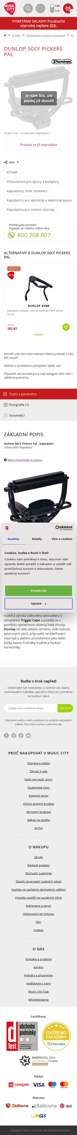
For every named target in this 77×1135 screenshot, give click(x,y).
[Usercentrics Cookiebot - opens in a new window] (55, 528)
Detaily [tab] (37, 539)
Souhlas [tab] (13, 539)
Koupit (66, 327)
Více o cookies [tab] (62, 539)
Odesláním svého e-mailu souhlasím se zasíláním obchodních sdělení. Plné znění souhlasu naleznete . (38, 722)
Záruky (38, 857)
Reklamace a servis (38, 906)
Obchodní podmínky (38, 873)
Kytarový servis (38, 796)
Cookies (38, 930)
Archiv (38, 828)
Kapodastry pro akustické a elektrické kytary (39, 200)
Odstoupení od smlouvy (38, 914)
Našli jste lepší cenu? (38, 779)
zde (58, 366)
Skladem (38, 334)
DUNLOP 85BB (38, 306)
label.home (5, 35)
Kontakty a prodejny (38, 959)
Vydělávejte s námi (38, 983)
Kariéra (38, 967)
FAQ (38, 922)
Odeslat (65, 708)
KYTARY (16, 35)
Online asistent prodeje (38, 804)
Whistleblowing (38, 1000)
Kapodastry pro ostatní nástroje (30, 209)
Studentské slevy (39, 787)
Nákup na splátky (38, 820)
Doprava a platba (38, 763)
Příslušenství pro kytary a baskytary (45, 35)
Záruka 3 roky (38, 771)
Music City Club (38, 991)
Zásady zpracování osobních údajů (38, 881)
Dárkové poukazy (38, 865)
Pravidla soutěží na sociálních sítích (38, 898)
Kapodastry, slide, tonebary (27, 191)
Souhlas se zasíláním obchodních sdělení (38, 889)
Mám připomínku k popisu (24, 460)
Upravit (38, 603)
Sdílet (12, 162)
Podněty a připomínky (38, 975)
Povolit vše (38, 590)
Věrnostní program (38, 812)
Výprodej (13, 268)
